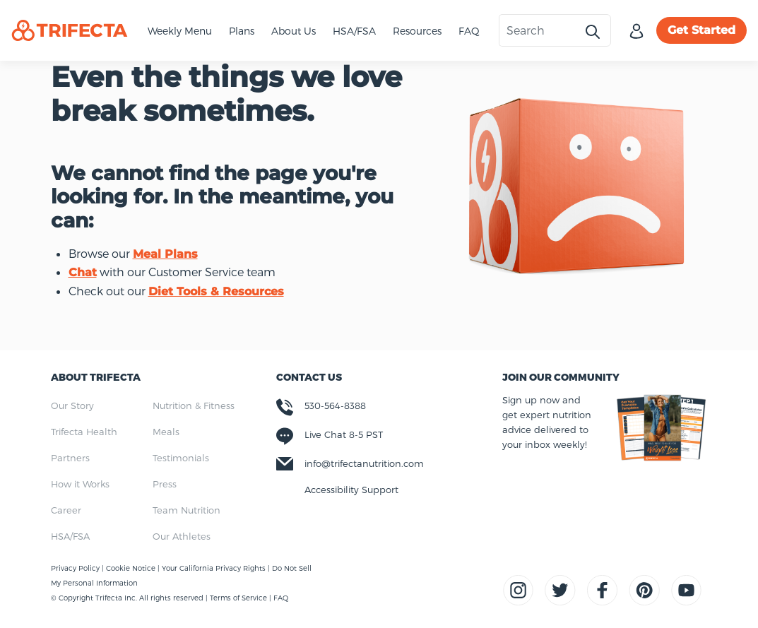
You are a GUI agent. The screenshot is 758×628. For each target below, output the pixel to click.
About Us (293, 31)
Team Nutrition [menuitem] (186, 510)
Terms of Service (238, 597)
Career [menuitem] (66, 510)
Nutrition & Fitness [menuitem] (194, 405)
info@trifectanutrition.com (364, 463)
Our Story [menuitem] (72, 405)
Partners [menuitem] (70, 457)
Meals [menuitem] (166, 431)
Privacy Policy (76, 568)
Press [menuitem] (165, 484)
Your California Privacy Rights (215, 568)
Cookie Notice (132, 568)
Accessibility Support (351, 489)
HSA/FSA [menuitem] (70, 536)
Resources (417, 31)
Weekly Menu (180, 31)
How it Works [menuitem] (80, 484)
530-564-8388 (335, 405)
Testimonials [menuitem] (181, 457)
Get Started (701, 30)
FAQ (469, 31)
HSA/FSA (354, 31)
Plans (241, 31)
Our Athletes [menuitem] (182, 536)
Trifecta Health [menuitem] (84, 431)
